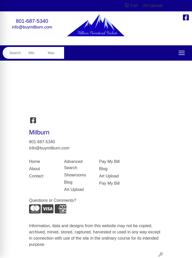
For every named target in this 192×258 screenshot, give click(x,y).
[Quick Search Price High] (54, 53)
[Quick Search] (14, 53)
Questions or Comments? (52, 200)
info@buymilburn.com (32, 27)
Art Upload (74, 189)
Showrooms (75, 175)
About (34, 169)
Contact (36, 176)
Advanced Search (73, 164)
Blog (68, 182)
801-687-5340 (32, 21)
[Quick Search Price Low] (35, 53)
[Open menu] (181, 53)
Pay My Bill (109, 161)
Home (34, 161)
